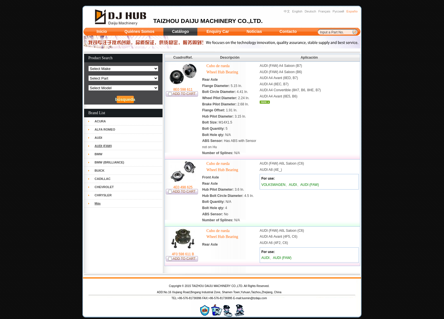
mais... (265, 102)
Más (98, 203)
